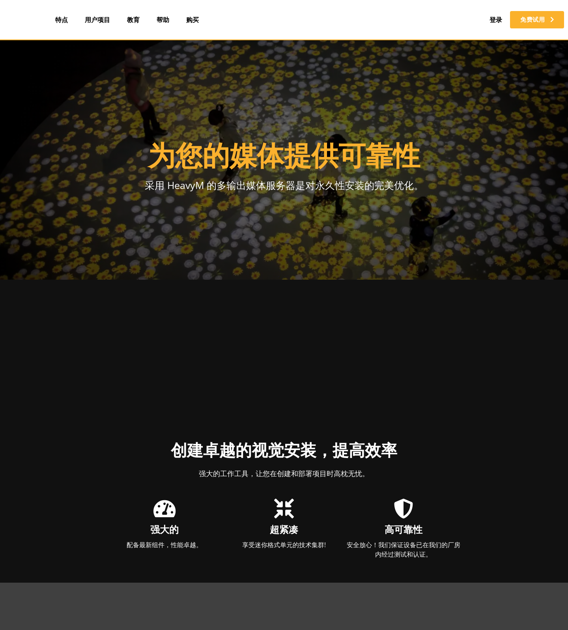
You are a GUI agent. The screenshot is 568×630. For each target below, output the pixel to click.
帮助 (163, 19)
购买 (192, 19)
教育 (133, 19)
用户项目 (97, 19)
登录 (491, 19)
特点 (61, 19)
